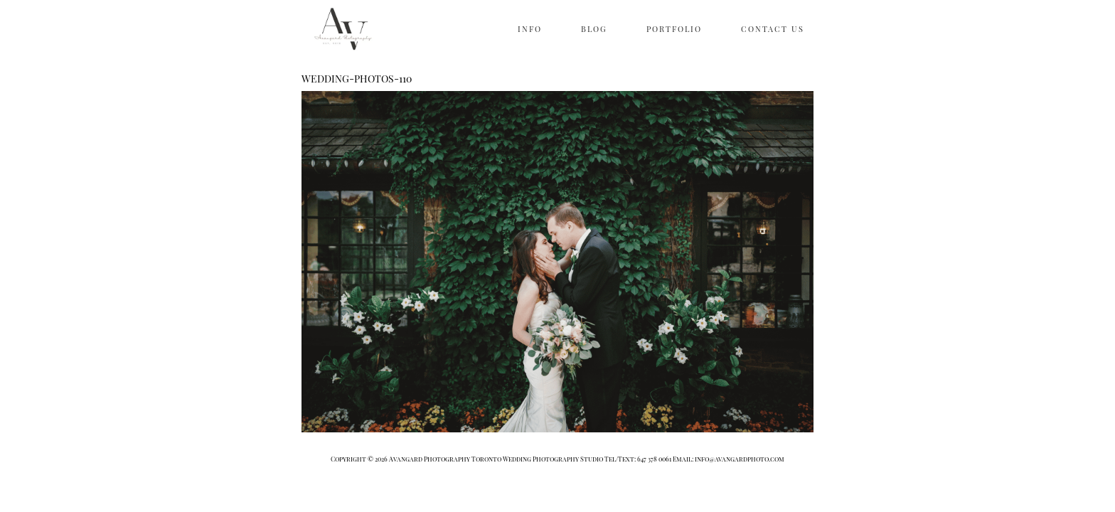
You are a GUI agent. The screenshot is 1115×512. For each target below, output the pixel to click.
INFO (530, 28)
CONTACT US (772, 28)
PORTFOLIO (674, 28)
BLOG (594, 28)
